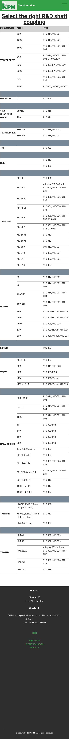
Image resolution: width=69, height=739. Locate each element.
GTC (34, 651)
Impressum (34, 658)
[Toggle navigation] (64, 4)
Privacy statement (34, 662)
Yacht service (26, 5)
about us (34, 665)
